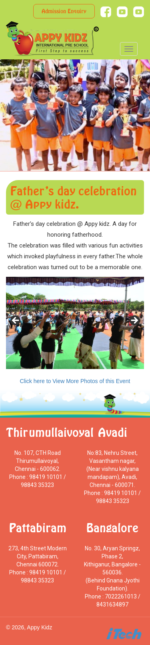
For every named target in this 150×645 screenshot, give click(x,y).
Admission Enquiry (64, 11)
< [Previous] (16, 321)
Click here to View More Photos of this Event (75, 381)
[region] (75, 323)
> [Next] (134, 321)
